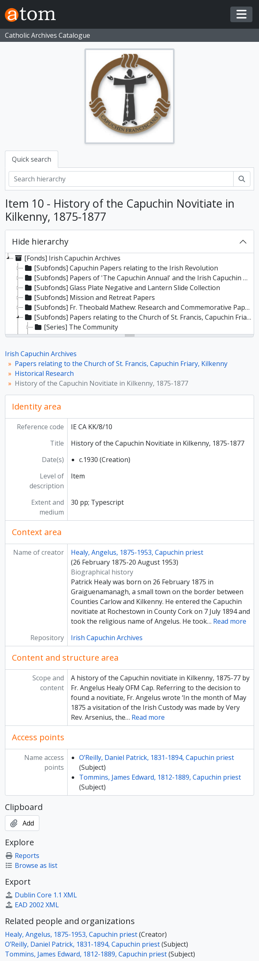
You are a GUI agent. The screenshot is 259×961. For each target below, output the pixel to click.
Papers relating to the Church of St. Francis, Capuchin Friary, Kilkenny (121, 363)
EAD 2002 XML (32, 904)
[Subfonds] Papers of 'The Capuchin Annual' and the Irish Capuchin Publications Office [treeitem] (138, 278)
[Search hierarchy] (121, 179)
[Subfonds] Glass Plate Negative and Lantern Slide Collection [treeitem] (121, 288)
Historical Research (44, 373)
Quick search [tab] (31, 159)
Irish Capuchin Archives (41, 353)
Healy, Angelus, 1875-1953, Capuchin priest (137, 552)
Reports (22, 855)
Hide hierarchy (40, 241)
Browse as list (31, 865)
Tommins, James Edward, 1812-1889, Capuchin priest (160, 777)
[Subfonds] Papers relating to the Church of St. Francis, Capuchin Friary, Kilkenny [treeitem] (138, 317)
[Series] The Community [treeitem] (75, 327)
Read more (229, 621)
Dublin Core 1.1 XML (41, 894)
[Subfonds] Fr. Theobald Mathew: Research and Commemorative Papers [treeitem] (138, 307)
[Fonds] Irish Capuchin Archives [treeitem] (67, 258)
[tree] (129, 294)
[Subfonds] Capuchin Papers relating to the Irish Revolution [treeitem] (120, 268)
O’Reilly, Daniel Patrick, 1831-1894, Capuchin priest (156, 757)
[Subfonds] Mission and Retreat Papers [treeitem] (89, 297)
